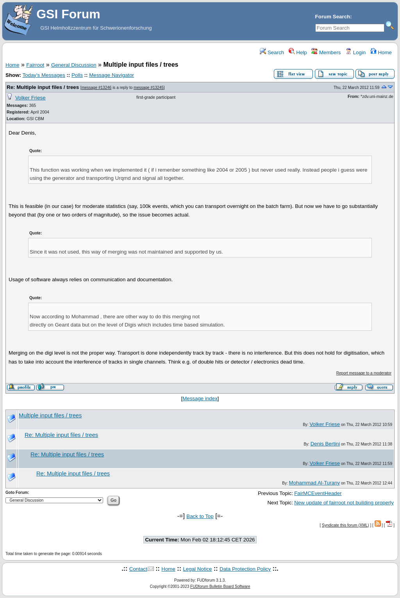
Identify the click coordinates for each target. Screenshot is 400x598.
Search (272, 52)
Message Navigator (111, 75)
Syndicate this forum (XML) (345, 525)
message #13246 (97, 87)
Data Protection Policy (245, 569)
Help (298, 52)
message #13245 (149, 87)
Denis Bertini (325, 444)
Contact (138, 569)
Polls (77, 75)
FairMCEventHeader (317, 493)
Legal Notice (197, 569)
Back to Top (199, 516)
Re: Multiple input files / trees (43, 87)
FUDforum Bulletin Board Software (220, 586)
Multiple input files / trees (50, 415)
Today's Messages (43, 75)
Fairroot (35, 65)
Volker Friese (30, 98)
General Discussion (73, 65)
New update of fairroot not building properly (344, 503)
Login (355, 52)
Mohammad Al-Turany (314, 483)
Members (326, 52)
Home (381, 52)
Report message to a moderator (363, 373)
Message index (200, 398)
